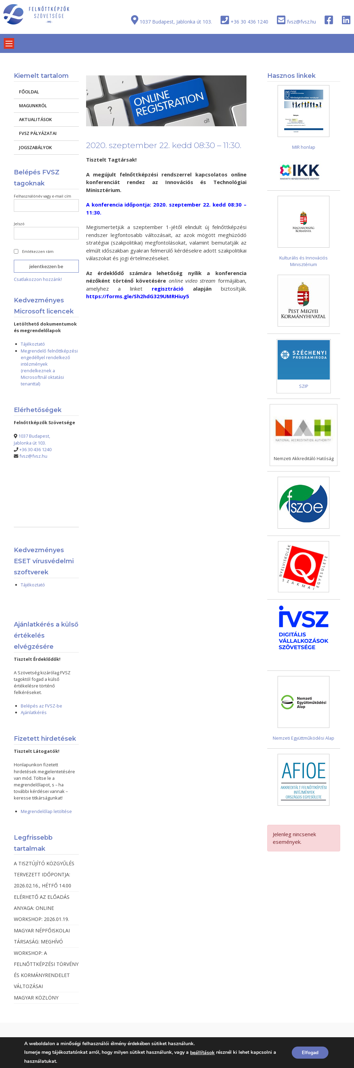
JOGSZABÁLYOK (35, 147)
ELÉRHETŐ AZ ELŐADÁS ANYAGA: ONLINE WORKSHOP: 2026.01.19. (41, 908)
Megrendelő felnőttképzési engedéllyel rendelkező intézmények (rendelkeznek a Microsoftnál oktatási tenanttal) (49, 367)
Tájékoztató (33, 344)
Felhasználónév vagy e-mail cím (42, 196)
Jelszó (19, 223)
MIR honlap (303, 147)
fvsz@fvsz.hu (301, 21)
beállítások (202, 1052)
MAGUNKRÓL (33, 105)
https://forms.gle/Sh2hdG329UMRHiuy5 (137, 296)
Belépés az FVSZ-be (41, 706)
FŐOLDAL (29, 92)
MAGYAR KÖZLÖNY (36, 997)
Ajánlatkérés (34, 712)
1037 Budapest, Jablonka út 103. (176, 21)
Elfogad (309, 1052)
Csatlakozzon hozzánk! (38, 279)
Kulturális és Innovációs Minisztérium (303, 261)
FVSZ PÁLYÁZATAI (38, 133)
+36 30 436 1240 (249, 21)
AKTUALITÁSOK (35, 119)
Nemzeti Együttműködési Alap (303, 738)
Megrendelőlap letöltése (46, 811)
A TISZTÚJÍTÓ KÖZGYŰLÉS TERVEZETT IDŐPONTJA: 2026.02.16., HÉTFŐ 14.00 (44, 874)
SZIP (303, 386)
